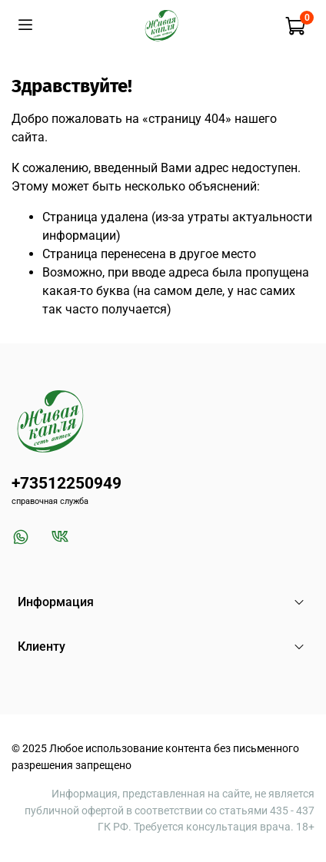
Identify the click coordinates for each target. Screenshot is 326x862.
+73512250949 (66, 483)
